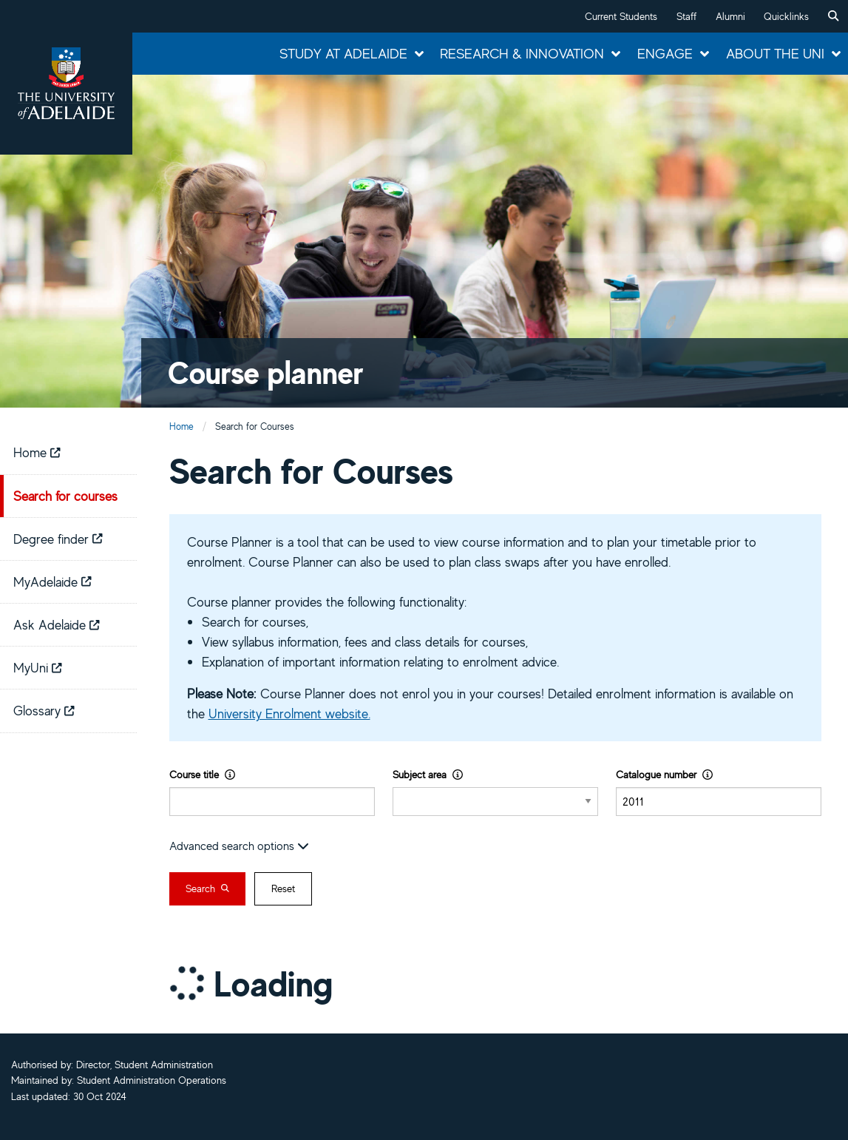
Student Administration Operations (151, 1080)
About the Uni (775, 53)
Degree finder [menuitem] (58, 538)
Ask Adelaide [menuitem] (56, 624)
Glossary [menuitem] (44, 710)
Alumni (730, 16)
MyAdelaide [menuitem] (52, 581)
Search (207, 888)
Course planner (266, 372)
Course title (202, 774)
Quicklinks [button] (786, 16)
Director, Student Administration (144, 1064)
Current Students (621, 16)
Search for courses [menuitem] (65, 496)
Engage (665, 53)
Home (181, 426)
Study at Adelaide (343, 53)
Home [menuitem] (37, 452)
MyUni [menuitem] (37, 667)
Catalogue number (664, 774)
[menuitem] (833, 16)
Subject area (428, 774)
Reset (283, 888)
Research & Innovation (522, 53)
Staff (686, 16)
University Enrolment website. (289, 713)
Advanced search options (239, 845)
